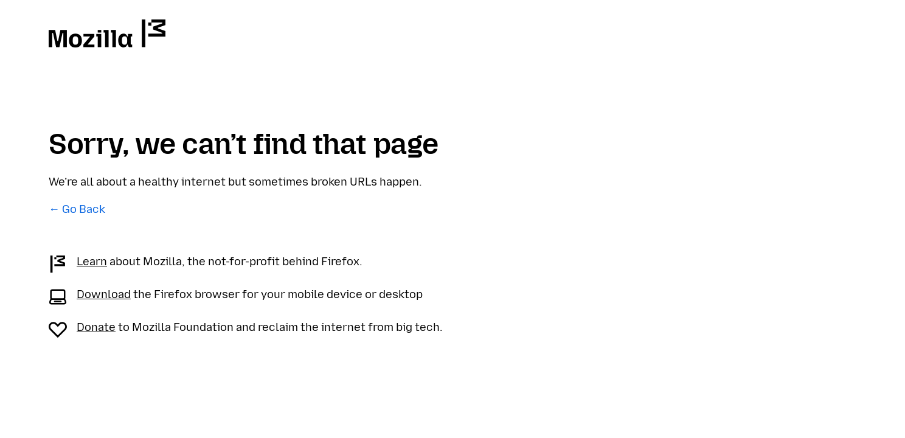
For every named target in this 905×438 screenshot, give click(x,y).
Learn (92, 261)
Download (104, 294)
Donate (96, 327)
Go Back (83, 209)
